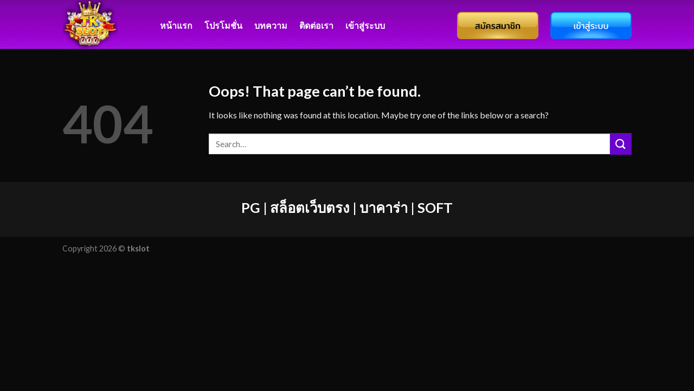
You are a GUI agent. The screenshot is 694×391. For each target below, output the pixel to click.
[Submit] (621, 143)
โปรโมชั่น (223, 25)
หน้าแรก (176, 25)
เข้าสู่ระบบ (365, 25)
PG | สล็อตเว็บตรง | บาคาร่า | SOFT (347, 207)
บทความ (270, 25)
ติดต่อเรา (316, 25)
